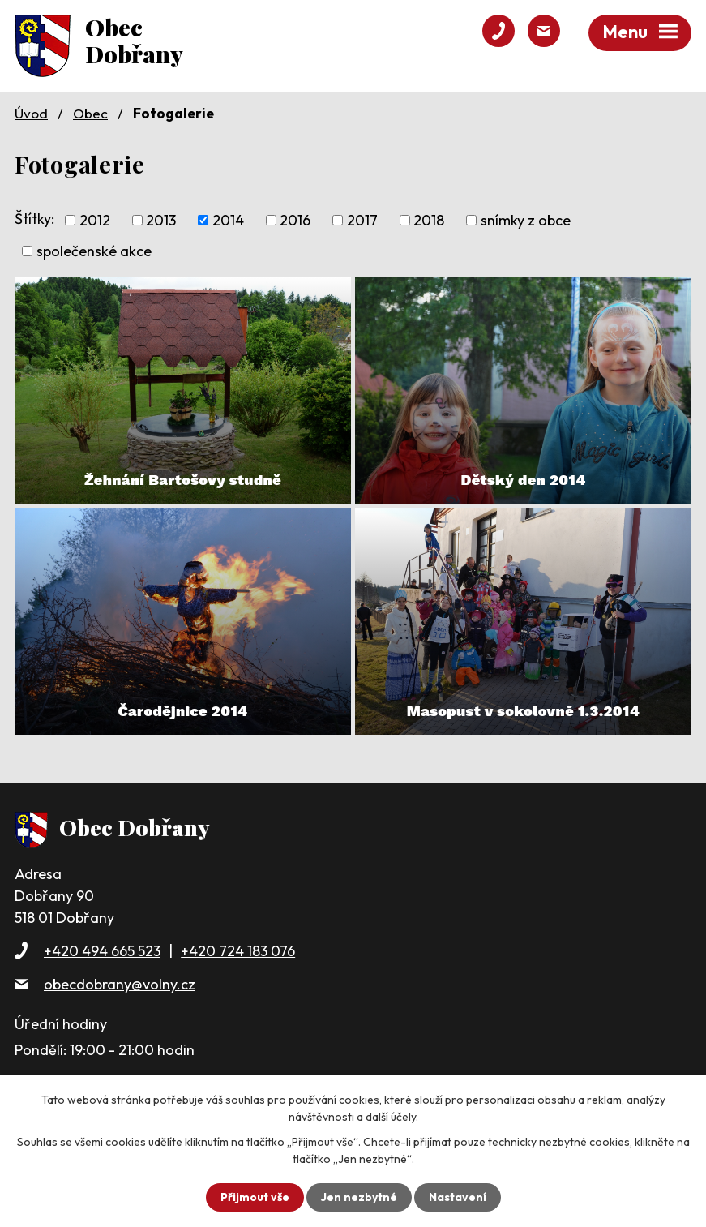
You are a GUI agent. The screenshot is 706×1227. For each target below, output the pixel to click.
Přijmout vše (254, 1197)
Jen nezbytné (359, 1197)
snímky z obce (526, 220)
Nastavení (457, 1197)
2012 (94, 220)
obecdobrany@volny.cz (119, 984)
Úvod (31, 113)
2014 (228, 220)
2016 (295, 220)
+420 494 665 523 (102, 951)
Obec (90, 113)
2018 (428, 220)
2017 (362, 220)
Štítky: (34, 218)
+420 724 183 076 (238, 951)
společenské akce (94, 251)
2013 (161, 220)
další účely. (392, 1116)
